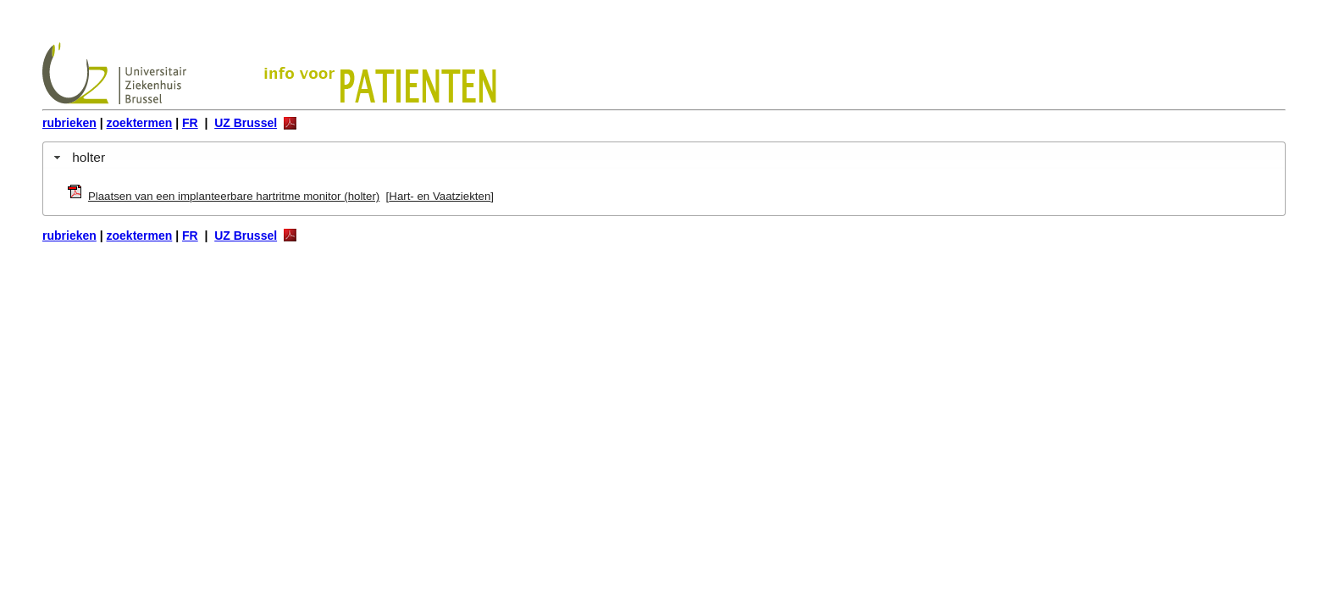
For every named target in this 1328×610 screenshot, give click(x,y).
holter (88, 157)
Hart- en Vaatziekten (439, 196)
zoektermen (140, 123)
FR (190, 123)
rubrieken (69, 123)
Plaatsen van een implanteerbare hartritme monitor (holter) (233, 196)
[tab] (664, 157)
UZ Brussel (245, 123)
